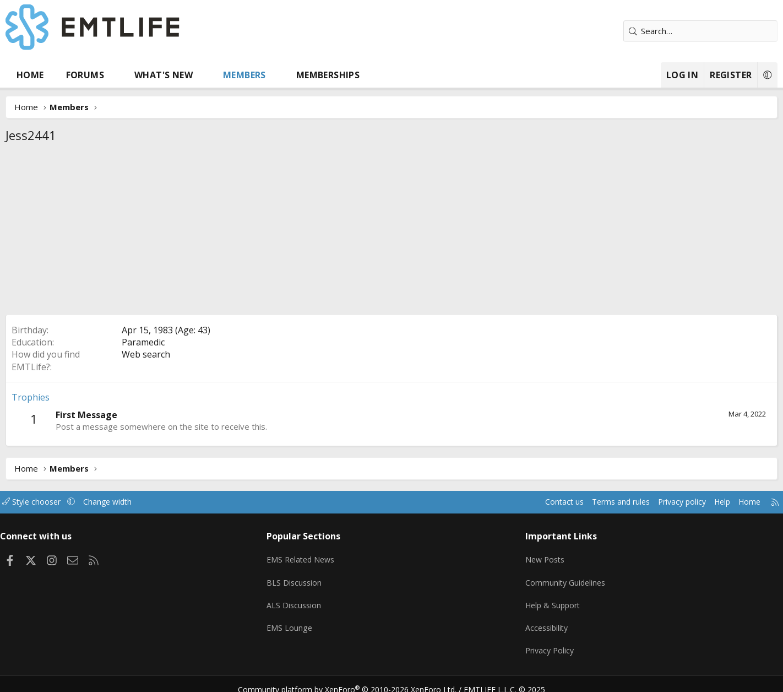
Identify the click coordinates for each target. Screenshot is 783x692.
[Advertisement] (391, 232)
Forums (121, 75)
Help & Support (540, 599)
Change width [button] (158, 501)
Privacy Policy (537, 642)
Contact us (506, 501)
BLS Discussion (310, 577)
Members (280, 75)
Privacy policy (631, 501)
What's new (200, 75)
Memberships (364, 75)
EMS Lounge (305, 620)
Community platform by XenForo (354, 679)
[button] (151, 75)
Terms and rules (566, 501)
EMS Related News (318, 556)
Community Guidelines (553, 577)
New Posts (532, 556)
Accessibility (534, 620)
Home (66, 75)
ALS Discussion (310, 599)
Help (674, 501)
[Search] (664, 31)
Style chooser (79, 501)
